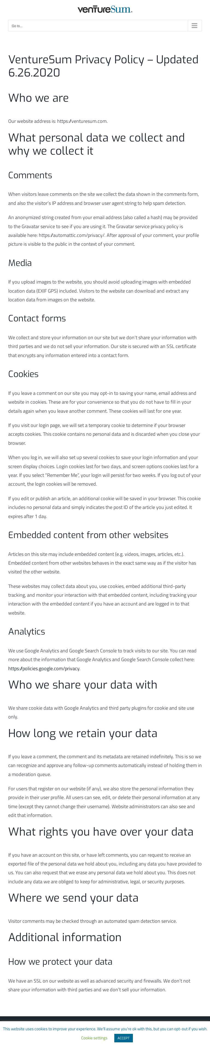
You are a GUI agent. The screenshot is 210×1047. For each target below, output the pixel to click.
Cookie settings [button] (94, 1038)
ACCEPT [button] (124, 1038)
